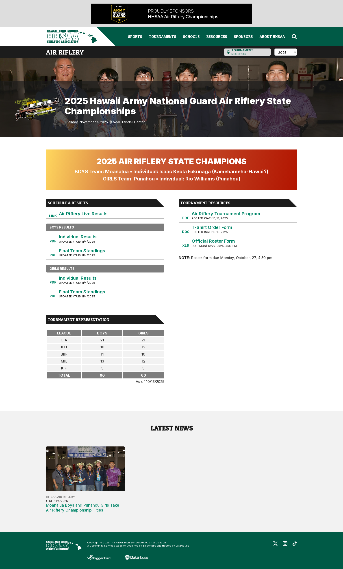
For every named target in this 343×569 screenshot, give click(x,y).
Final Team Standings (82, 250)
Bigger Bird (149, 545)
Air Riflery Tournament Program (226, 213)
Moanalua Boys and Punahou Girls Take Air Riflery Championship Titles (82, 507)
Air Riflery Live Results (83, 213)
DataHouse (182, 545)
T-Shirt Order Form (212, 227)
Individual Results (78, 236)
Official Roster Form (213, 241)
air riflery (65, 52)
